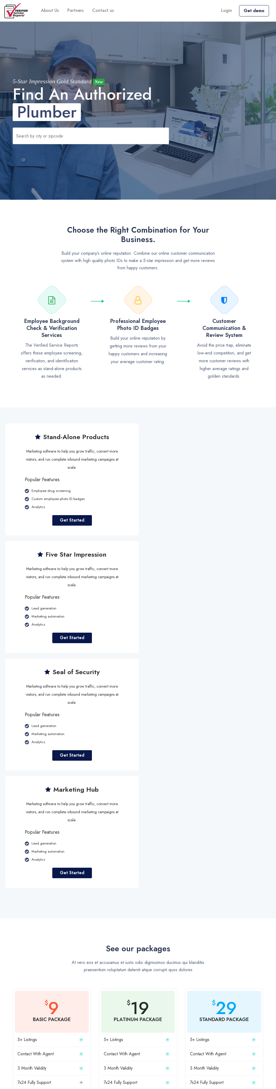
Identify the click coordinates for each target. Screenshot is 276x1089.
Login (226, 10)
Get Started (70, 520)
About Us (50, 10)
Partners (75, 10)
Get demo (254, 11)
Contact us (103, 10)
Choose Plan (51, 886)
